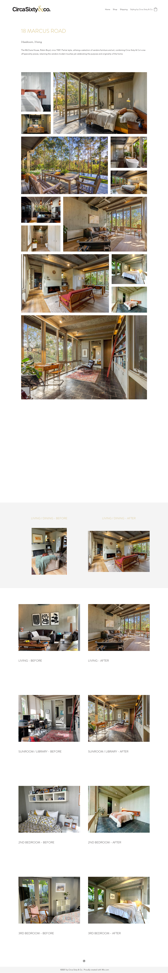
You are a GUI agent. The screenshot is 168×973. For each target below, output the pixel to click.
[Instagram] (84, 961)
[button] (155, 9)
